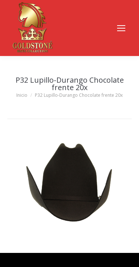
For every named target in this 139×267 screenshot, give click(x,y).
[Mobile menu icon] (121, 28)
